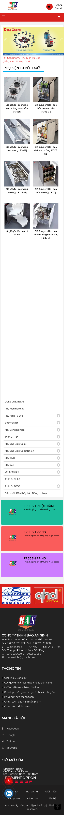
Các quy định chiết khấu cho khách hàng (28, 682)
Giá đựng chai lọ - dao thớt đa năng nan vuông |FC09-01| (46, 234)
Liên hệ (52, 798)
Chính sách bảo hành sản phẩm (22, 701)
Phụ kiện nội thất (14, 408)
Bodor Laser (11, 422)
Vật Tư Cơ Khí (12, 472)
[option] (16, 595)
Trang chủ (32, 791)
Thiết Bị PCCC (12, 486)
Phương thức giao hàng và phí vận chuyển (29, 692)
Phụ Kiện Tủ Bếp (30, 57)
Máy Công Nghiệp (15, 429)
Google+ (12, 735)
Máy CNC (10, 458)
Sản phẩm (13, 57)
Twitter (11, 741)
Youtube (12, 747)
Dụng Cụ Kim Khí (14, 401)
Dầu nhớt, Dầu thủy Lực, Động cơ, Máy (26, 493)
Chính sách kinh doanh (17, 706)
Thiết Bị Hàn (11, 436)
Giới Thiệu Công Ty (15, 677)
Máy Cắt (9, 465)
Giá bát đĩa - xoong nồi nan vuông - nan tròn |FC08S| (17, 108)
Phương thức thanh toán (19, 696)
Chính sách (33, 798)
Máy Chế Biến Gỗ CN (16, 444)
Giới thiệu (51, 791)
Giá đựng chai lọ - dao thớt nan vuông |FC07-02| (45, 150)
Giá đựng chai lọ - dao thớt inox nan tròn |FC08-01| (46, 108)
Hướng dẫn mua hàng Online (21, 687)
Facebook (13, 728)
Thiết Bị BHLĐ (12, 479)
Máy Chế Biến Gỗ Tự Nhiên (19, 450)
